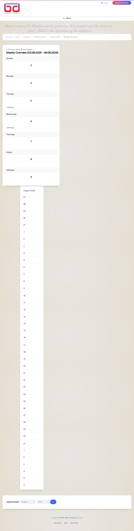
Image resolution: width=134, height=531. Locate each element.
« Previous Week (13, 49)
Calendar (26, 37)
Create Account (121, 3)
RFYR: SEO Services (68, 518)
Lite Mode (57, 523)
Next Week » (27, 49)
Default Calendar (40, 37)
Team (66, 523)
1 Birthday (10, 107)
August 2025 (55, 37)
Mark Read (74, 523)
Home (17, 37)
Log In (104, 3)
